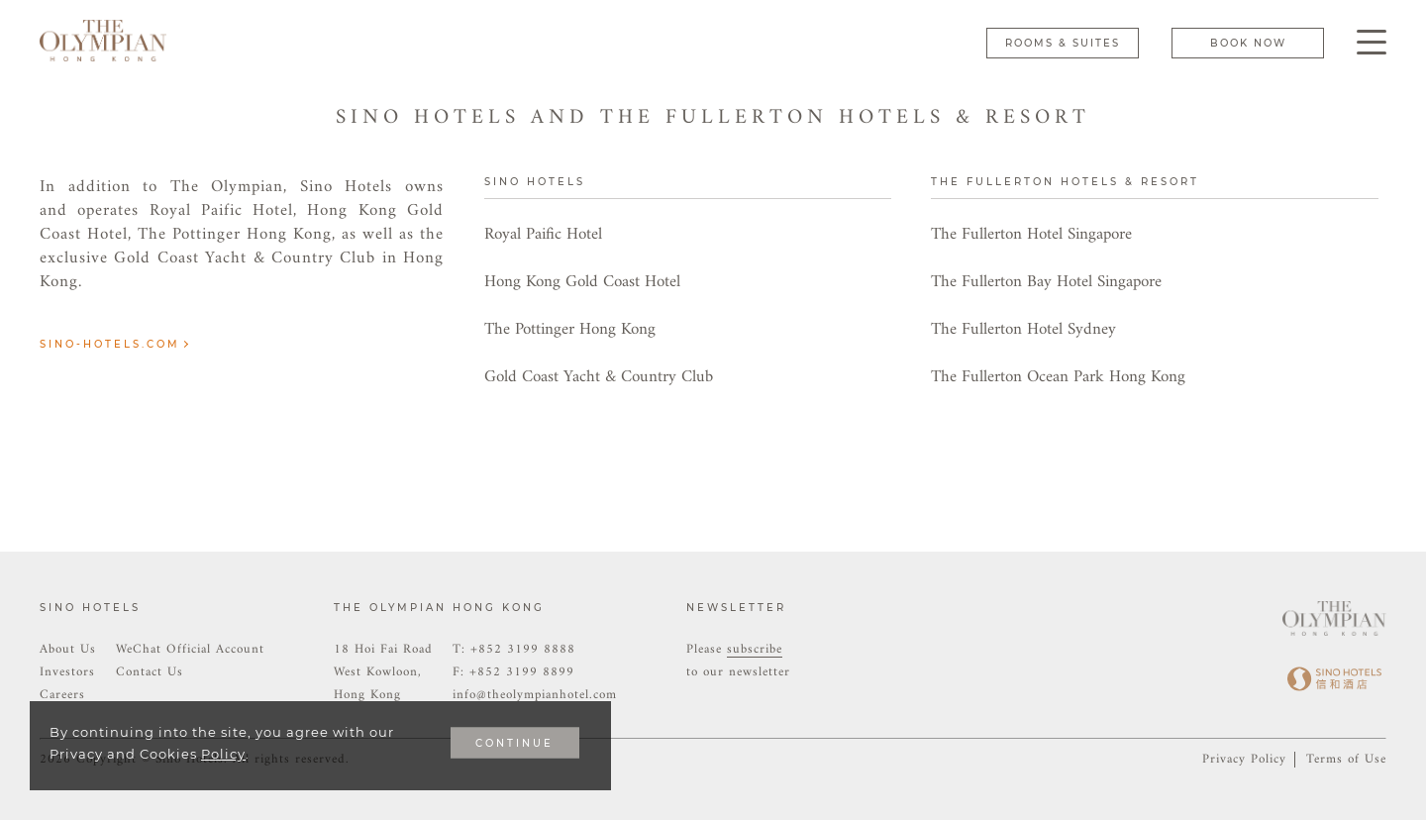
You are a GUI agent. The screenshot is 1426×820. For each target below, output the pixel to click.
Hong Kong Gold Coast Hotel (582, 282)
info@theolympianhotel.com (535, 694)
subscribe (754, 649)
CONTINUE (514, 743)
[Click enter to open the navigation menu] (1371, 42)
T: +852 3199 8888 (514, 649)
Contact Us (149, 672)
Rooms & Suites (1062, 43)
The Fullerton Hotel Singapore (1031, 235)
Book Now (1248, 43)
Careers (62, 694)
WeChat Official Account (190, 649)
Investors (67, 672)
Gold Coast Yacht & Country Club (598, 377)
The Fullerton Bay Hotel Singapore (1046, 282)
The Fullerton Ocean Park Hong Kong (1058, 377)
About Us (68, 649)
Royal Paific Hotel (543, 235)
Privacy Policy (1244, 759)
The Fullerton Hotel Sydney (1023, 330)
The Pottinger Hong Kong (570, 330)
